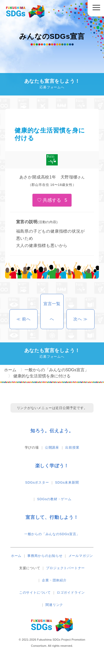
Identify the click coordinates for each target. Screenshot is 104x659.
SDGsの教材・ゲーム (54, 499)
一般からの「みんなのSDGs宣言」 (52, 534)
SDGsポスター (37, 482)
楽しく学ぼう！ (52, 465)
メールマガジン (80, 556)
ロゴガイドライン (71, 592)
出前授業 (72, 447)
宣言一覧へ (52, 311)
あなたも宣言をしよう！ (52, 84)
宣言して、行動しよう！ (52, 517)
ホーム (16, 556)
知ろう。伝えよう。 (52, 430)
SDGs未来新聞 (67, 482)
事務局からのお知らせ (45, 556)
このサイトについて (35, 592)
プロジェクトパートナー (65, 568)
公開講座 (52, 447)
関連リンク (54, 605)
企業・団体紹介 (54, 580)
